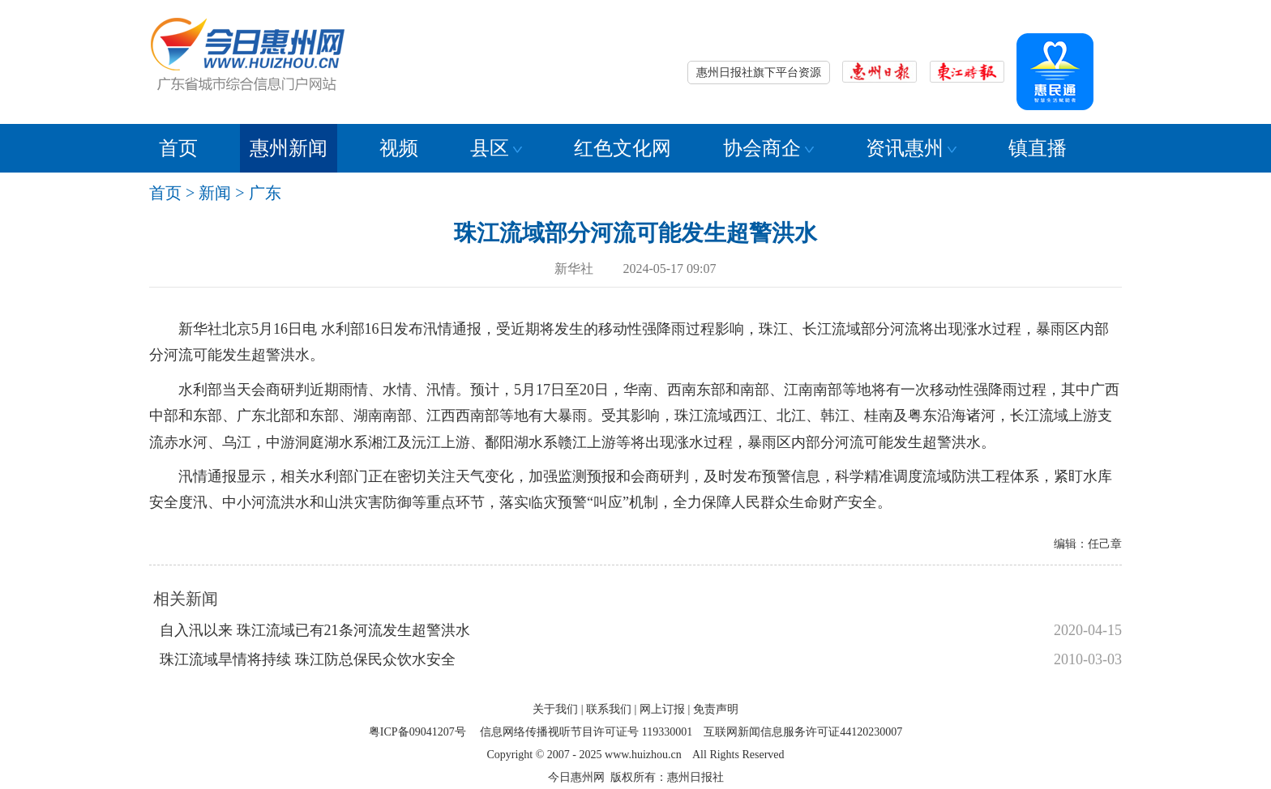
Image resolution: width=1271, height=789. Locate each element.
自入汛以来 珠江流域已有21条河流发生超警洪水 (315, 630)
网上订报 (662, 709)
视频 (398, 148)
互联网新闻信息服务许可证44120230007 (803, 732)
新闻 (215, 193)
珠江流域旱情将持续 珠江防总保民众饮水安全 (308, 659)
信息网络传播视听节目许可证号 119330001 (586, 732)
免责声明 (715, 709)
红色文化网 (622, 148)
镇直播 (1037, 148)
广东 (265, 193)
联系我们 (608, 709)
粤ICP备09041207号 (417, 732)
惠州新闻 (288, 148)
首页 (178, 148)
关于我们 (555, 709)
